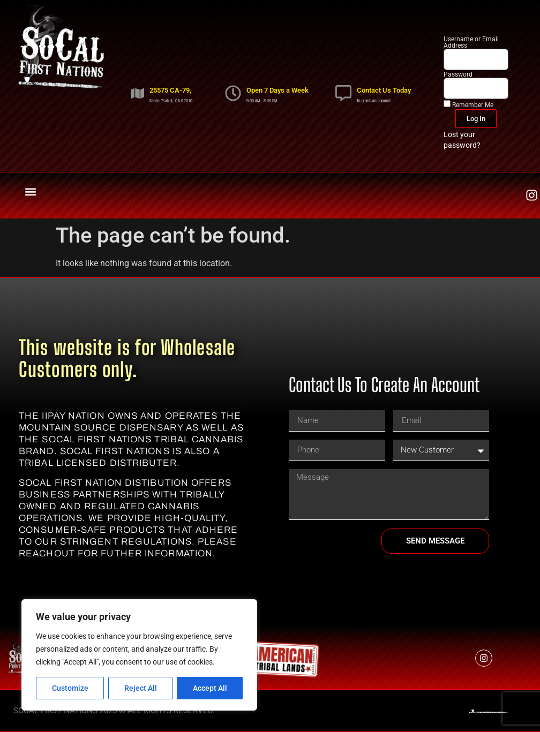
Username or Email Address (471, 42)
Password (458, 74)
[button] (30, 192)
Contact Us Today (384, 90)
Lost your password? (462, 139)
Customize (70, 688)
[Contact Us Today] (343, 93)
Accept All (210, 688)
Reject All (140, 688)
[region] (139, 655)
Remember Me (468, 104)
